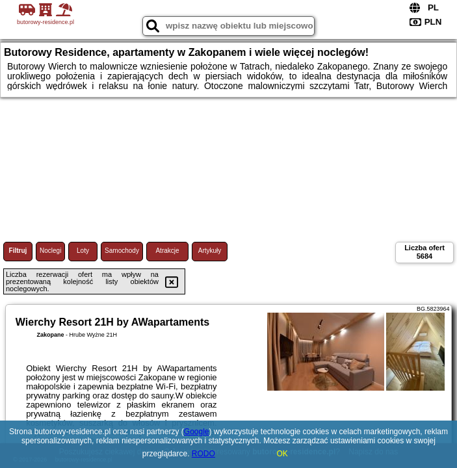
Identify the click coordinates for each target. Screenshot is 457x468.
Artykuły (210, 250)
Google (196, 431)
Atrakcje (167, 250)
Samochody (122, 250)
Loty (83, 250)
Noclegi (50, 250)
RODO (203, 453)
